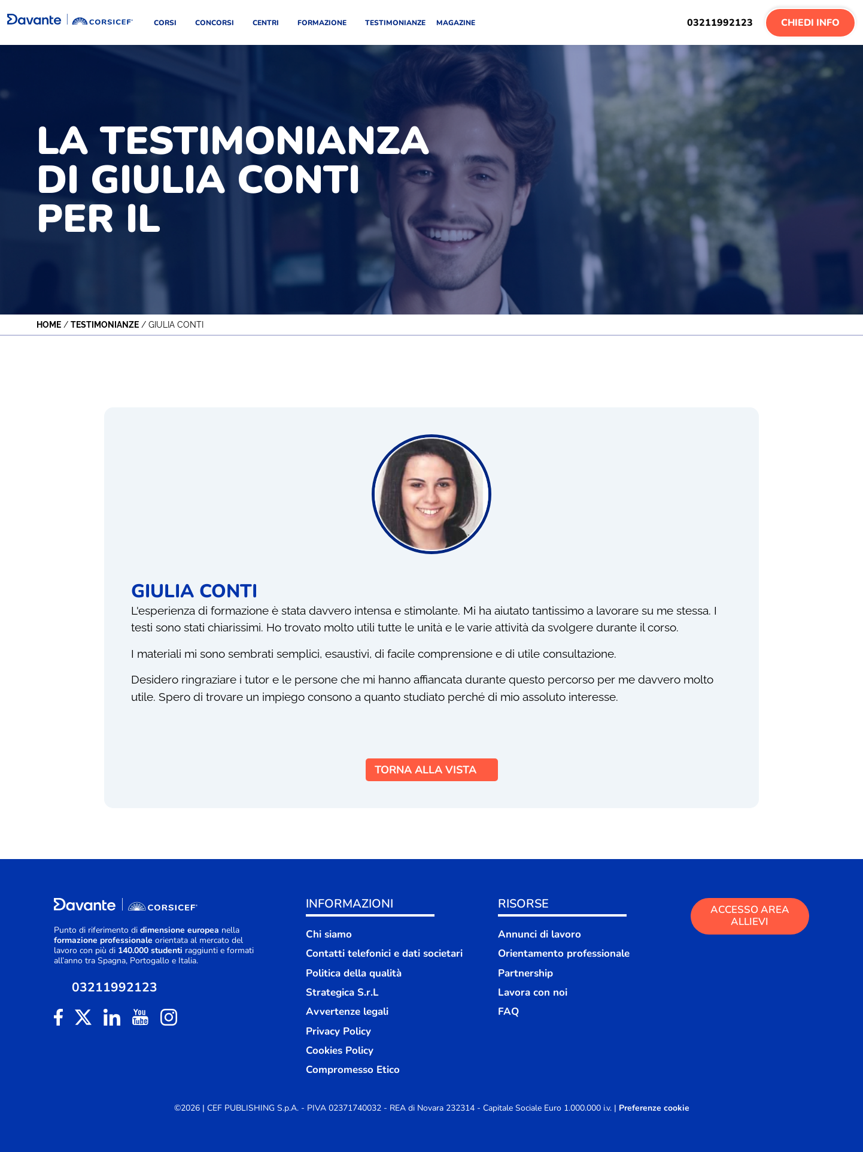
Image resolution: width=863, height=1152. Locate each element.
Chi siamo (329, 934)
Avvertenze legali (347, 1011)
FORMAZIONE (325, 23)
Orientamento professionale (564, 953)
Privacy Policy (338, 1031)
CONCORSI (218, 23)
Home (49, 324)
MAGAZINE (455, 23)
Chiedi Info (810, 22)
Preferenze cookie (654, 1108)
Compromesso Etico (353, 1070)
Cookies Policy (339, 1050)
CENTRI (270, 23)
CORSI (169, 23)
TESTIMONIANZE (395, 23)
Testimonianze (105, 324)
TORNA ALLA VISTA (432, 770)
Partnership (525, 973)
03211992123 (720, 23)
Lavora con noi (532, 992)
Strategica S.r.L (342, 992)
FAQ (508, 1011)
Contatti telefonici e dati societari (384, 953)
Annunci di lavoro (539, 934)
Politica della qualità (354, 973)
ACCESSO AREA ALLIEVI (749, 916)
